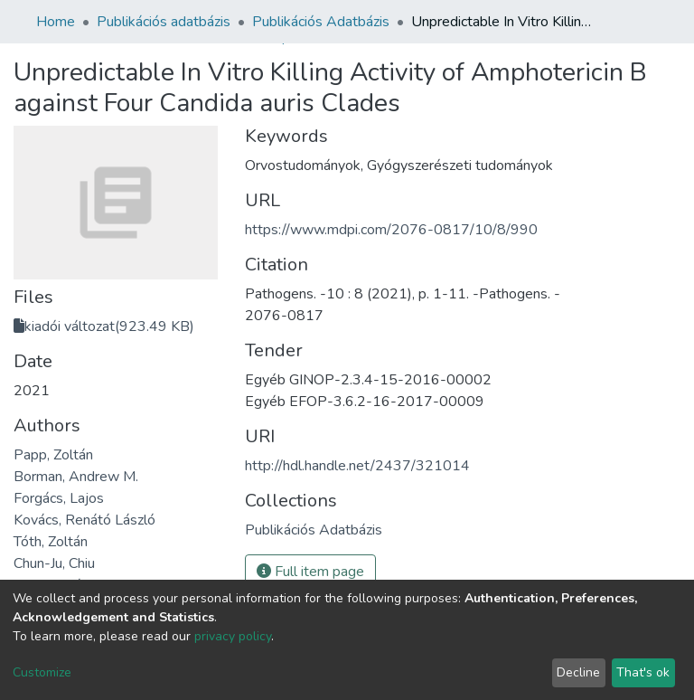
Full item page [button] (310, 572)
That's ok (643, 672)
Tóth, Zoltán (51, 542)
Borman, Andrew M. (76, 477)
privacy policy (232, 636)
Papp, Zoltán (53, 455)
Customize (42, 672)
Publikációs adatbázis (163, 22)
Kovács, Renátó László (84, 520)
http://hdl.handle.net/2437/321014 (357, 466)
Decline (578, 672)
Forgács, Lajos (59, 498)
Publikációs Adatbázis (320, 22)
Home (55, 22)
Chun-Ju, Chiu (54, 563)
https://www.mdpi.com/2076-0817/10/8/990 (391, 230)
